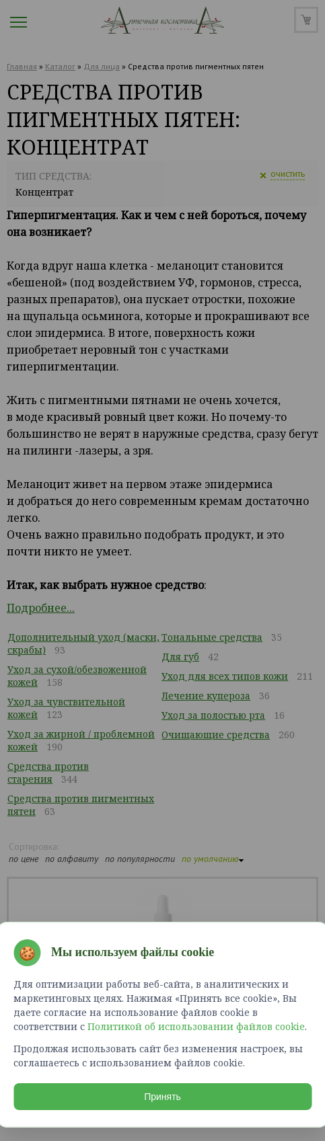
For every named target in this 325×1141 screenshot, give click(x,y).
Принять (162, 1096)
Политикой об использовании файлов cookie (196, 1026)
